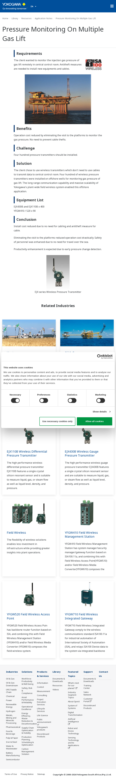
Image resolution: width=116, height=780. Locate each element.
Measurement (43, 691)
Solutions (27, 671)
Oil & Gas (10, 678)
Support (88, 671)
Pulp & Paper (12, 738)
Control (40, 687)
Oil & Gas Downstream (12, 684)
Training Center (87, 686)
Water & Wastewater (11, 747)
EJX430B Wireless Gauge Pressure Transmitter (82, 453)
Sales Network (87, 693)
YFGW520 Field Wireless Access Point (29, 616)
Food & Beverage (10, 732)
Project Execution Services (41, 702)
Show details (100, 411)
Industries (12, 671)
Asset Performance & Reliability (28, 700)
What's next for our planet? (73, 686)
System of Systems (72, 707)
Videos (56, 689)
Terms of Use (11, 774)
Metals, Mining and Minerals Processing (11, 719)
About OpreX (74, 701)
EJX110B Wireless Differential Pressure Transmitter (27, 453)
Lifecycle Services (41, 710)
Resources (26, 18)
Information (42, 683)
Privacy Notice (27, 774)
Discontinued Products (43, 735)
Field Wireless (17, 533)
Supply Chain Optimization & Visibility (28, 730)
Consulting (42, 695)
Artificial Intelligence (73, 720)
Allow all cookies (94, 421)
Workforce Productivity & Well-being (27, 681)
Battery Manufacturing (13, 754)
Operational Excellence (27, 708)
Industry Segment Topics (72, 695)
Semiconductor (13, 759)
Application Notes (43, 18)
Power (9, 700)
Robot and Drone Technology (73, 731)
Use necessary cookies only (57, 421)
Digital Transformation (75, 714)
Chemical (10, 696)
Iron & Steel (11, 742)
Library (14, 18)
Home (5, 18)
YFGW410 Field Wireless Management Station (82, 535)
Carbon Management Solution (28, 752)
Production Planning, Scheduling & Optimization (28, 741)
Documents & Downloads (59, 680)
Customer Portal (88, 700)
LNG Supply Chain (11, 691)
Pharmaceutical (13, 727)
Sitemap (41, 774)
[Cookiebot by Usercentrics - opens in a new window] (99, 356)
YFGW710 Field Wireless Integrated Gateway (82, 616)
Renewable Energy (11, 705)
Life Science (42, 715)
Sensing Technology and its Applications (73, 742)
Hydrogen (10, 711)
